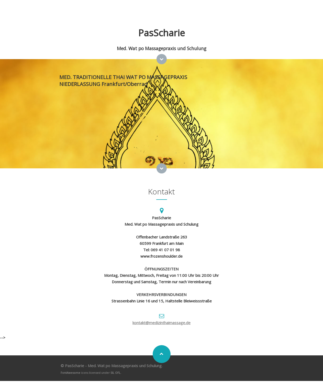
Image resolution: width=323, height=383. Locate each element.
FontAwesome (70, 373)
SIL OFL (115, 373)
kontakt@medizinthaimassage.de (161, 322)
